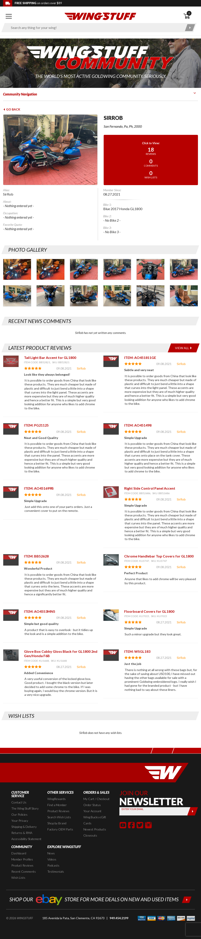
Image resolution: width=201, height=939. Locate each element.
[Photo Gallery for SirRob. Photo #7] (17, 295)
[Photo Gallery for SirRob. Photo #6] (184, 269)
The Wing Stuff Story (25, 808)
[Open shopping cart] (190, 16)
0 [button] (189, 13)
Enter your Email (132, 809)
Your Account (92, 811)
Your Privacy (19, 820)
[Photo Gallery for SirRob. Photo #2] (50, 269)
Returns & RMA (21, 833)
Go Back (11, 109)
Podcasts (53, 865)
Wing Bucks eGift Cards (94, 820)
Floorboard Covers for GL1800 (149, 611)
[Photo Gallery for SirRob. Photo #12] (184, 295)
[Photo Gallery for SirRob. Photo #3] (84, 269)
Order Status (92, 805)
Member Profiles (22, 859)
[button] (122, 825)
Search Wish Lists (59, 817)
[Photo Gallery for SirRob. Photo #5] (150, 269)
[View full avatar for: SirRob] (50, 149)
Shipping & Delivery (24, 827)
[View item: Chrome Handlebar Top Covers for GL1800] (111, 560)
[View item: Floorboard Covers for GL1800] (111, 615)
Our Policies (19, 814)
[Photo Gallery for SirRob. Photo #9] (84, 295)
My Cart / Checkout (96, 799)
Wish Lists (18, 877)
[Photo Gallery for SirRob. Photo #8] (50, 295)
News (51, 853)
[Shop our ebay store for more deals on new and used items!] (100, 899)
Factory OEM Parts (60, 829)
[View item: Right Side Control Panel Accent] (111, 492)
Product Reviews (58, 811)
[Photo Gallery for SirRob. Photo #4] (117, 269)
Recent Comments (23, 871)
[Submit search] (190, 27)
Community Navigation (20, 94)
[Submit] (192, 811)
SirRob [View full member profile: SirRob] (81, 368)
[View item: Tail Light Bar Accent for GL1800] (11, 361)
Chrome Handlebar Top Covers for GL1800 (159, 556)
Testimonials (55, 871)
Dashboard (18, 853)
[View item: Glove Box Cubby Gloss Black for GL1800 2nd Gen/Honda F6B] (11, 655)
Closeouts (90, 835)
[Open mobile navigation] (8, 16)
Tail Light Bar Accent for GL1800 (50, 357)
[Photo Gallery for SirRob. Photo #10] (117, 295)
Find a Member (57, 805)
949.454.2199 (119, 918)
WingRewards (56, 799)
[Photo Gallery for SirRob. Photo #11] (150, 295)
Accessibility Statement (26, 839)
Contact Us (18, 802)
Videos (51, 859)
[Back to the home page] (100, 16)
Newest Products (94, 829)
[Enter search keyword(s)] (95, 27)
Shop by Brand (56, 823)
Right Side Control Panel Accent (149, 488)
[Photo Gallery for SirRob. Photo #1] (17, 269)
